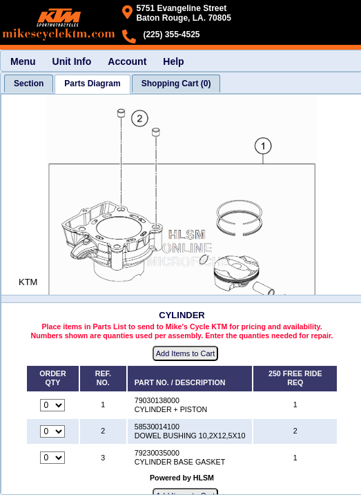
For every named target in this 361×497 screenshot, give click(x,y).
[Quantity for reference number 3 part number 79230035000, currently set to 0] (52, 457)
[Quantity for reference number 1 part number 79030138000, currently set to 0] (52, 405)
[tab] (28, 83)
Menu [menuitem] (23, 61)
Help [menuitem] (173, 61)
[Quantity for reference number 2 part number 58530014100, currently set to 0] (52, 431)
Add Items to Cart (185, 353)
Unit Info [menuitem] (72, 61)
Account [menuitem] (127, 61)
